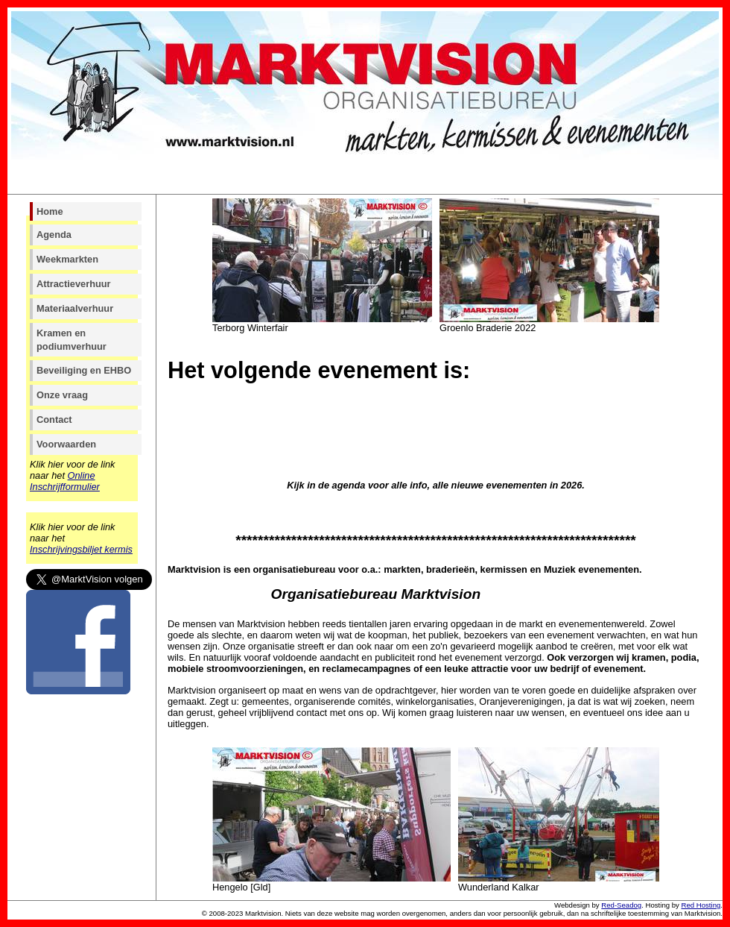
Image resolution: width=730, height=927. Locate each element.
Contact (54, 419)
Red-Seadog (621, 905)
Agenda (54, 234)
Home (49, 211)
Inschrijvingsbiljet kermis (81, 549)
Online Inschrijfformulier (65, 481)
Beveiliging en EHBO (83, 370)
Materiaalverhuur (74, 308)
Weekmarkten (67, 259)
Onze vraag (62, 394)
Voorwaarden (66, 444)
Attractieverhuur (73, 283)
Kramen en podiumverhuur (71, 339)
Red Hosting (701, 905)
